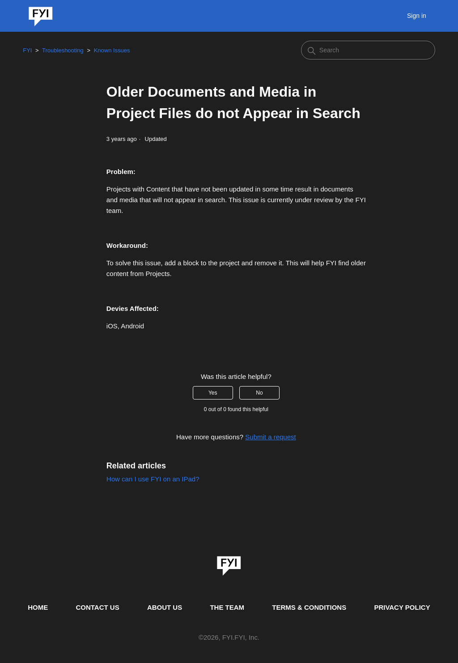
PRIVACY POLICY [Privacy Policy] (402, 607)
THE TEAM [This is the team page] (227, 607)
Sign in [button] (416, 15)
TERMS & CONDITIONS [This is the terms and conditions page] (309, 607)
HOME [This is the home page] (38, 607)
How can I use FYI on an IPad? (152, 479)
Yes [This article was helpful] (212, 393)
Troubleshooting (63, 50)
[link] (229, 563)
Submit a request (270, 437)
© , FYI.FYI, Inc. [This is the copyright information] (229, 638)
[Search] (368, 50)
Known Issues (112, 50)
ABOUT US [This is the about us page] (164, 607)
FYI (27, 50)
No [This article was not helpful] (259, 393)
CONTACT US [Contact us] (97, 607)
